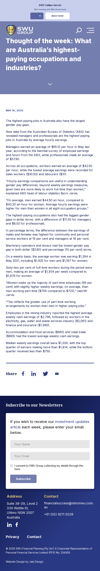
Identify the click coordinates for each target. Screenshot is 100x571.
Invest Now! (57, 16)
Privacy (12, 537)
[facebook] (16, 524)
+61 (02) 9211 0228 (58, 514)
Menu (91, 30)
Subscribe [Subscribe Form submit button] (23, 479)
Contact (34, 537)
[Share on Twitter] (45, 373)
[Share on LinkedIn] (33, 374)
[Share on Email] (57, 374)
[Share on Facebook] (23, 374)
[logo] (19, 30)
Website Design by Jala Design (24, 561)
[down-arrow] (50, 84)
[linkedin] (9, 524)
